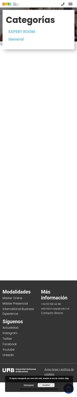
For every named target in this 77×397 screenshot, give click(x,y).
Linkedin (8, 355)
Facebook (10, 344)
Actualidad (10, 328)
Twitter (7, 339)
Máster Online (12, 298)
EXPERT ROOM (21, 31)
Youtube (9, 350)
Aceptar (46, 385)
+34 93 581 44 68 (51, 304)
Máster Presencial (15, 303)
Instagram (10, 333)
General (16, 39)
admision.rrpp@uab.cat (55, 308)
